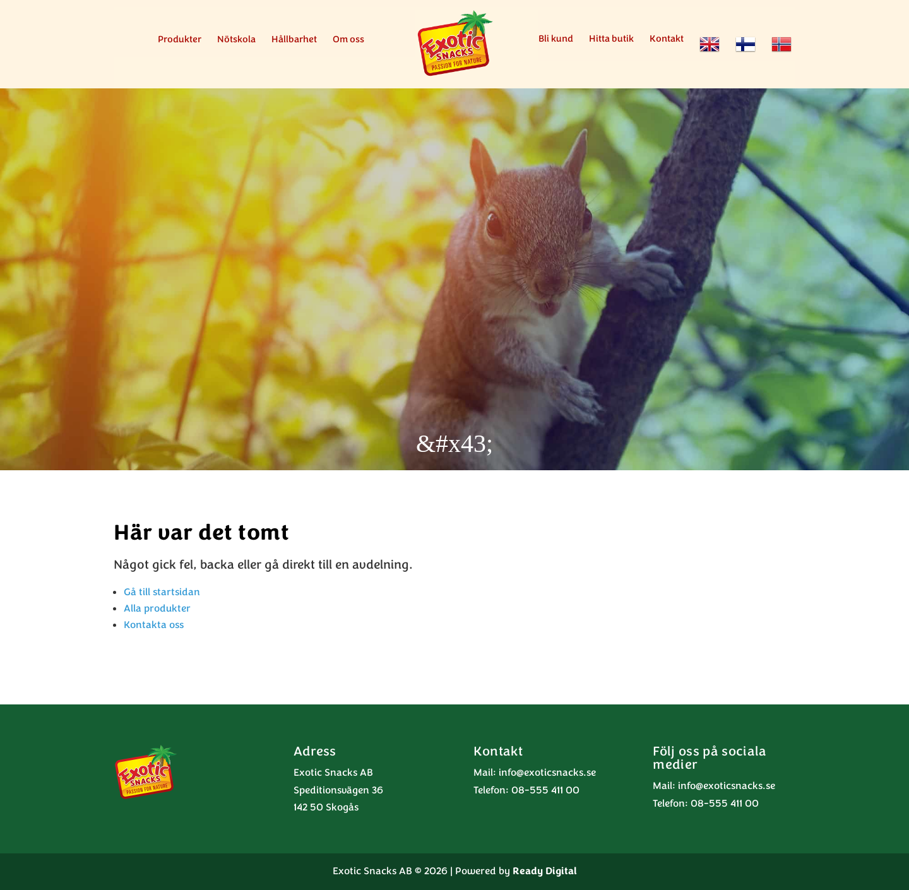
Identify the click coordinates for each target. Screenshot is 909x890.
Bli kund (555, 39)
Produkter (179, 40)
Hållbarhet (294, 40)
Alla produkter (157, 608)
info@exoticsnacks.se (547, 773)
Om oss (348, 40)
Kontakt (667, 39)
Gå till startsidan (162, 592)
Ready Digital (545, 871)
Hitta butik (611, 39)
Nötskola (236, 40)
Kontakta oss (154, 625)
